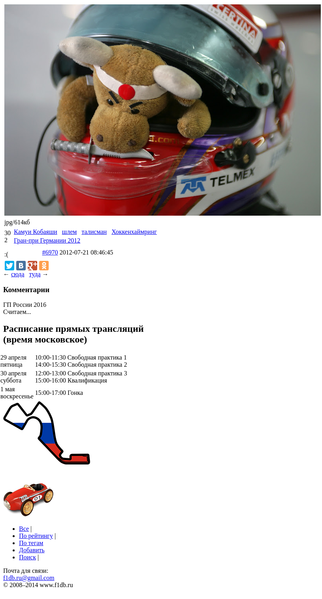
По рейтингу (36, 535)
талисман (94, 231)
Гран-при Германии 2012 (47, 240)
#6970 (50, 252)
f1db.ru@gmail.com (28, 577)
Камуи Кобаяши (35, 231)
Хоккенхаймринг (134, 231)
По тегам (31, 543)
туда (34, 274)
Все (24, 528)
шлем (69, 231)
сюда (17, 274)
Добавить (32, 550)
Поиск (27, 557)
